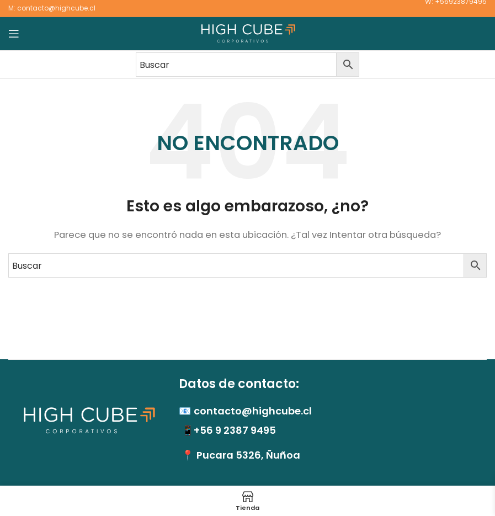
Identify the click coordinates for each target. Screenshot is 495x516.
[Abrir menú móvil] (14, 34)
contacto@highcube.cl (56, 8)
